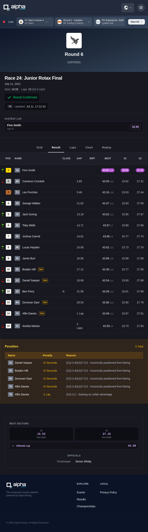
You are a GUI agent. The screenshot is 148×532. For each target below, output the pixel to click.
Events (81, 492)
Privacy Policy (108, 492)
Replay (106, 149)
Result (56, 149)
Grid (39, 149)
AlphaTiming (20, 522)
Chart (89, 149)
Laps (73, 149)
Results (81, 499)
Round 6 (74, 54)
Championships (86, 506)
